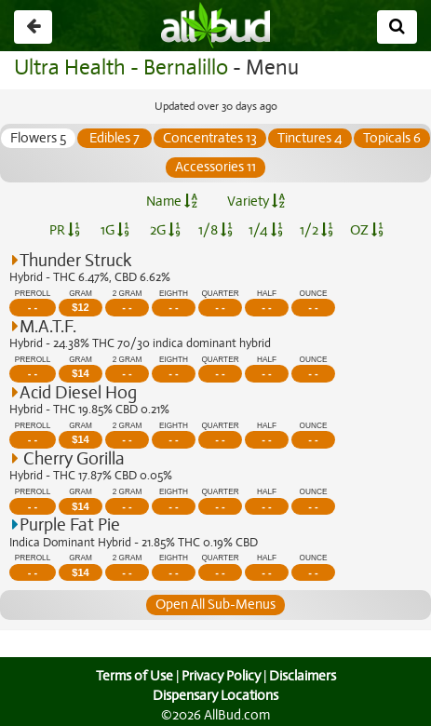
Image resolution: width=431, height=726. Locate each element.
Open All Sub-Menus (215, 604)
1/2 (316, 230)
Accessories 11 (254, 166)
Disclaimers (303, 675)
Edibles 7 (154, 137)
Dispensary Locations (216, 695)
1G (115, 230)
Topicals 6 (165, 166)
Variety (256, 201)
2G (165, 230)
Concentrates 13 (249, 137)
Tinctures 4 (349, 137)
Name (171, 201)
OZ (366, 230)
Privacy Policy (221, 675)
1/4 (265, 230)
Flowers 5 (77, 137)
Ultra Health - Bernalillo (118, 67)
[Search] (397, 27)
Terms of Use (131, 675)
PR (64, 230)
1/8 (215, 230)
